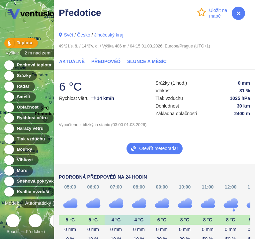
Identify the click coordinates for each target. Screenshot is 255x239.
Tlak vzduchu (27, 139)
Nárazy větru (26, 128)
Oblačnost (24, 107)
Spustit (13, 225)
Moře (18, 171)
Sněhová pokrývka (32, 181)
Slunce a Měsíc (147, 61)
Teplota (20, 43)
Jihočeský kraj (108, 35)
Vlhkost (21, 160)
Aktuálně (72, 61)
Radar (19, 86)
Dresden (40, 75)
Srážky (20, 76)
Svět (68, 35)
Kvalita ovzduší (29, 192)
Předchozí (35, 225)
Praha (50, 98)
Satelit (19, 97)
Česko (83, 35)
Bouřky (20, 149)
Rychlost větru (28, 118)
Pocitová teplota (30, 65)
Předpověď (106, 61)
